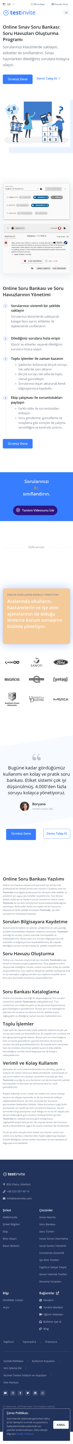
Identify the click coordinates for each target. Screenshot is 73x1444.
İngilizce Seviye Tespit (52, 1267)
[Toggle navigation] (66, 13)
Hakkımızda (10, 1217)
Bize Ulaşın (10, 1238)
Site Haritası (11, 1382)
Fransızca (51, 1341)
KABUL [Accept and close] (61, 1425)
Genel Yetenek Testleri (53, 1274)
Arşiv (6, 1307)
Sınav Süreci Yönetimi (52, 1246)
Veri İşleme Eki (13, 1368)
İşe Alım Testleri (49, 1260)
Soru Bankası (47, 1224)
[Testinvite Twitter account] (27, 1393)
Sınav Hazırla (47, 1217)
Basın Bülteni (11, 1246)
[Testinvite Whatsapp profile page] (42, 1393)
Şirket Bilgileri (11, 1224)
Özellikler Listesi (13, 1300)
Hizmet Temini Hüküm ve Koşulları (25, 1375)
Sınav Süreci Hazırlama (53, 1238)
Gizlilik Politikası (13, 1361)
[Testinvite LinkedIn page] (35, 1393)
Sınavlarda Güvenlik (51, 1253)
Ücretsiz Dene (18, 79)
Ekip (5, 1231)
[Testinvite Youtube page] (5, 1393)
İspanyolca (29, 1341)
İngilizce (9, 1341)
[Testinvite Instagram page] (12, 1393)
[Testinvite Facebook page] (20, 1393)
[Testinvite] (19, 13)
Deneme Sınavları (50, 1281)
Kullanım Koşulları (43, 1361)
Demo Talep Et (48, 78)
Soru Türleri (46, 1231)
